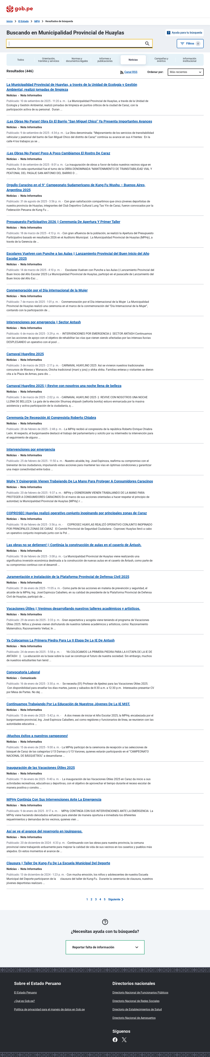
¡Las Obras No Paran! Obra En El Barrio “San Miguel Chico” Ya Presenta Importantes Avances (79, 121)
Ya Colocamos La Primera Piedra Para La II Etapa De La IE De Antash (61, 640)
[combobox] (170, 72)
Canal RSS (128, 72)
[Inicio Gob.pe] (10, 21)
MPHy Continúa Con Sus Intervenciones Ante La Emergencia (54, 799)
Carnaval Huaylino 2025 (25, 354)
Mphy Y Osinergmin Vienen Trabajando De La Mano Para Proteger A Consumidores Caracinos (80, 481)
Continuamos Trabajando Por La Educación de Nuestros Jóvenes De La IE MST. (68, 704)
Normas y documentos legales (77, 59)
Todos (20, 59)
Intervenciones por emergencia (31, 449)
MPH (37, 21)
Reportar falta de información (105, 947)
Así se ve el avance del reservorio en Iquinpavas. (45, 831)
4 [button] (100, 899)
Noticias (133, 59)
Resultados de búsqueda (59, 21)
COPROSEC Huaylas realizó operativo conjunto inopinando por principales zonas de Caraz (77, 513)
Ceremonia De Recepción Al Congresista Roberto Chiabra (51, 417)
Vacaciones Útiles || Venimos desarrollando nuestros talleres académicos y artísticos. (73, 608)
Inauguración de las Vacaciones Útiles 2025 (41, 767)
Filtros (190, 43)
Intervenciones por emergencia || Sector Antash (44, 322)
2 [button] (91, 899)
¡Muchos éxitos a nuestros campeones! (37, 736)
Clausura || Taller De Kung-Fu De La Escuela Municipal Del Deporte (58, 863)
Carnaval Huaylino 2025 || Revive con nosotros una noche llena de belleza (64, 386)
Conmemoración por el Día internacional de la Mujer (47, 290)
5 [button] (104, 899)
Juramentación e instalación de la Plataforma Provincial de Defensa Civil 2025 (68, 577)
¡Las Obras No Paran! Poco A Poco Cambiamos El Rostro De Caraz (58, 153)
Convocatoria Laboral (23, 672)
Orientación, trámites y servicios (48, 59)
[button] (115, 899)
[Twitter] (124, 1039)
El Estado (23, 21)
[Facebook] (114, 1039)
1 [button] (87, 899)
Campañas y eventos (161, 59)
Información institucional (189, 59)
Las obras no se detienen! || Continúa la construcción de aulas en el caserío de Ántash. (74, 545)
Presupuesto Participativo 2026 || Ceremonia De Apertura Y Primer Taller (63, 222)
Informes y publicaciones (105, 59)
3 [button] (96, 899)
